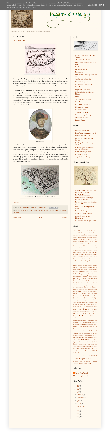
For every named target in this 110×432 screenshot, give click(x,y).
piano (92, 320)
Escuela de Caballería (91, 271)
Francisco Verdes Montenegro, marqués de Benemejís (84, 148)
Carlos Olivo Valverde (81, 373)
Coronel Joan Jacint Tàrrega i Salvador (84, 139)
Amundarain (21, 210)
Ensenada (75, 271)
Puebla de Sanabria (79, 326)
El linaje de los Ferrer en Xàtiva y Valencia (85, 56)
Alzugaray (95, 233)
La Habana (89, 302)
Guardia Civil (85, 280)
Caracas (35, 210)
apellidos (85, 239)
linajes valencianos (77, 306)
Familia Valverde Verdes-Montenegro (38, 31)
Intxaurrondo (76, 296)
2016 (77, 417)
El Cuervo (89, 269)
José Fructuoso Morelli (89, 298)
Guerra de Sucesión (90, 287)
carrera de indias (77, 256)
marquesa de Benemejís (79, 311)
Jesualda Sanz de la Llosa (82, 136)
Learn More (92, 5)
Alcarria (95, 231)
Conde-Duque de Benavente (87, 259)
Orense (90, 318)
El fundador (78, 102)
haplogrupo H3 (83, 289)
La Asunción (82, 302)
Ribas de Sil (90, 333)
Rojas (96, 333)
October (80, 395)
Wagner (85, 363)
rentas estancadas (84, 329)
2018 (77, 411)
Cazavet (87, 256)
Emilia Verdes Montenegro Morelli (85, 133)
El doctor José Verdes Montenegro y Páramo (86, 93)
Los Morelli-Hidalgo (81, 211)
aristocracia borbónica (78, 243)
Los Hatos (86, 306)
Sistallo (75, 344)
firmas (89, 274)
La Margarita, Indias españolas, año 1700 (86, 75)
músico (95, 316)
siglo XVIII (94, 342)
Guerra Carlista (82, 285)
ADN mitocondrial (82, 231)
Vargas (81, 353)
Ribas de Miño (83, 333)
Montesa (95, 314)
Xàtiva (89, 363)
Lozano (91, 306)
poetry (89, 322)
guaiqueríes (79, 280)
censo (91, 256)
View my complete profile (81, 376)
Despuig (80, 267)
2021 (77, 389)
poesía (96, 320)
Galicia (89, 276)
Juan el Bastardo (90, 300)
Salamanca (87, 335)
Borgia (74, 252)
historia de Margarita (92, 291)
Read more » (17, 202)
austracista (92, 246)
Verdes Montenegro (85, 357)
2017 (77, 414)
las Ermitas (80, 304)
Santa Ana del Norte (82, 337)
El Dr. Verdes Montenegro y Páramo (86, 221)
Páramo (81, 320)
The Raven (87, 346)
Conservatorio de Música (83, 263)
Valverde (76, 353)
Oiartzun (86, 318)
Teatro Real (94, 344)
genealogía (77, 278)
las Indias (86, 304)
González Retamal (86, 278)
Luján (74, 309)
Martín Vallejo (89, 314)
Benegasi (79, 250)
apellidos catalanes (92, 239)
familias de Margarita (78, 274)
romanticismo (76, 335)
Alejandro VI (76, 233)
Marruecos (87, 311)
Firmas (77, 97)
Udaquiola (87, 351)
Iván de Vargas (93, 296)
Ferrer (86, 274)
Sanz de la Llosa (83, 339)
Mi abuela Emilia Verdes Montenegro (82, 217)
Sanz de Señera (93, 340)
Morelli (80, 316)
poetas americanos (84, 322)
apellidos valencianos (78, 241)
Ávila (96, 246)
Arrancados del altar (81, 117)
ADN (74, 231)
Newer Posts (17, 218)
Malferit (94, 309)
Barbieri (75, 248)
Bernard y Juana (80, 120)
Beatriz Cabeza (91, 248)
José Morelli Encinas (81, 154)
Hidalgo (95, 289)
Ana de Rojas (28, 210)
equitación (82, 271)
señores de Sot (86, 342)
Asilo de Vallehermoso (83, 246)
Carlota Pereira (93, 254)
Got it (101, 5)
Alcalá (90, 231)
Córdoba (80, 265)
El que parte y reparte (82, 107)
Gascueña (95, 276)
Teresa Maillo (76, 346)
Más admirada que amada (83, 87)
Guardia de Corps (93, 280)
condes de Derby (83, 261)
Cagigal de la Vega (86, 252)
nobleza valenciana (78, 318)
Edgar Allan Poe (81, 269)
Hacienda (75, 289)
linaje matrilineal (93, 304)
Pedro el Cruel (87, 320)
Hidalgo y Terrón (78, 291)
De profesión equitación (82, 89)
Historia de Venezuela (44, 210)
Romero (82, 335)
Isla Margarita (54, 210)
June (79, 401)
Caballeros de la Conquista (83, 79)
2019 (77, 392)
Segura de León (77, 342)
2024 (77, 386)
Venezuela (16, 212)
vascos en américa (88, 353)
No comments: (42, 207)
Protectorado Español (92, 324)
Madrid (86, 309)
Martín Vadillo (81, 314)
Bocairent (95, 250)
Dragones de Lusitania (88, 267)
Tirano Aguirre (62, 210)
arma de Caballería (88, 243)
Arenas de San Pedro (91, 241)
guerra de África (90, 285)
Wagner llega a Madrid (82, 112)
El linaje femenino (80, 110)
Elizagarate (94, 269)
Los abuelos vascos (81, 67)
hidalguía (85, 291)
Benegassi (84, 250)
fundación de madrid (81, 276)
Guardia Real (76, 283)
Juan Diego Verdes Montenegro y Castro (85, 144)
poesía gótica (76, 322)
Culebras (90, 265)
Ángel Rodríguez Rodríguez (83, 157)
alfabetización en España (86, 233)
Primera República (82, 324)
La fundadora (19, 40)
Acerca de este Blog (17, 31)
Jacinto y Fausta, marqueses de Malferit (84, 207)
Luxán (79, 309)
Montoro (75, 316)
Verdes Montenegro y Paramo (88, 361)
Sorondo (81, 344)
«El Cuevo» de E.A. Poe (82, 60)
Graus (74, 280)
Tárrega (88, 344)
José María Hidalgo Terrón (83, 152)
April (79, 404)
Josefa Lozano (81, 300)
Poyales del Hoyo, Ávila (82, 130)
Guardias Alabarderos (86, 283)
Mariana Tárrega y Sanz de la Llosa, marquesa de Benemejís (85, 191)
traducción (76, 348)
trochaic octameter (78, 351)
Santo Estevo (90, 337)
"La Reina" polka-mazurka (83, 99)
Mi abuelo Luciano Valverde (83, 213)
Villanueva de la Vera (78, 363)
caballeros (79, 252)
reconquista (88, 326)
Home (40, 218)
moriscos (86, 316)
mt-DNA (90, 316)
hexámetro (90, 289)
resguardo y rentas (78, 331)
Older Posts (63, 218)
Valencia (94, 350)
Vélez (83, 356)
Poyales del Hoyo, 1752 (82, 82)
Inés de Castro (92, 293)
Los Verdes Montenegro (82, 104)
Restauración (87, 331)
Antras (95, 237)
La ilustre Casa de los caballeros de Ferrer (85, 63)
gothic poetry (94, 278)
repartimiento (94, 329)
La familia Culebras (81, 69)
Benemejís (89, 250)
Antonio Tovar (90, 237)
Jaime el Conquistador (78, 298)
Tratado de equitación (84, 348)
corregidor (85, 265)
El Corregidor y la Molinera (83, 84)
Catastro (83, 256)
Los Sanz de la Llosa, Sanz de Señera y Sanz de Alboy (86, 203)
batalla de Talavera (82, 248)
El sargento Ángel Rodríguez (84, 115)
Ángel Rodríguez (82, 237)
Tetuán (82, 346)
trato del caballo (93, 348)
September (81, 398)
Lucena (95, 306)
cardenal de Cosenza (85, 254)
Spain (84, 344)
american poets (76, 235)
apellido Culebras (77, 239)
